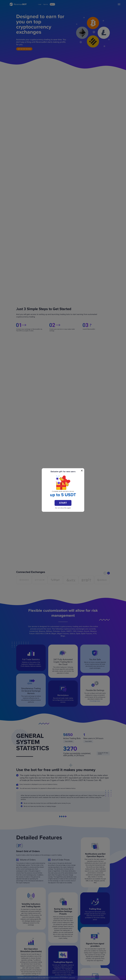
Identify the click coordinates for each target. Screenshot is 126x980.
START (63, 502)
